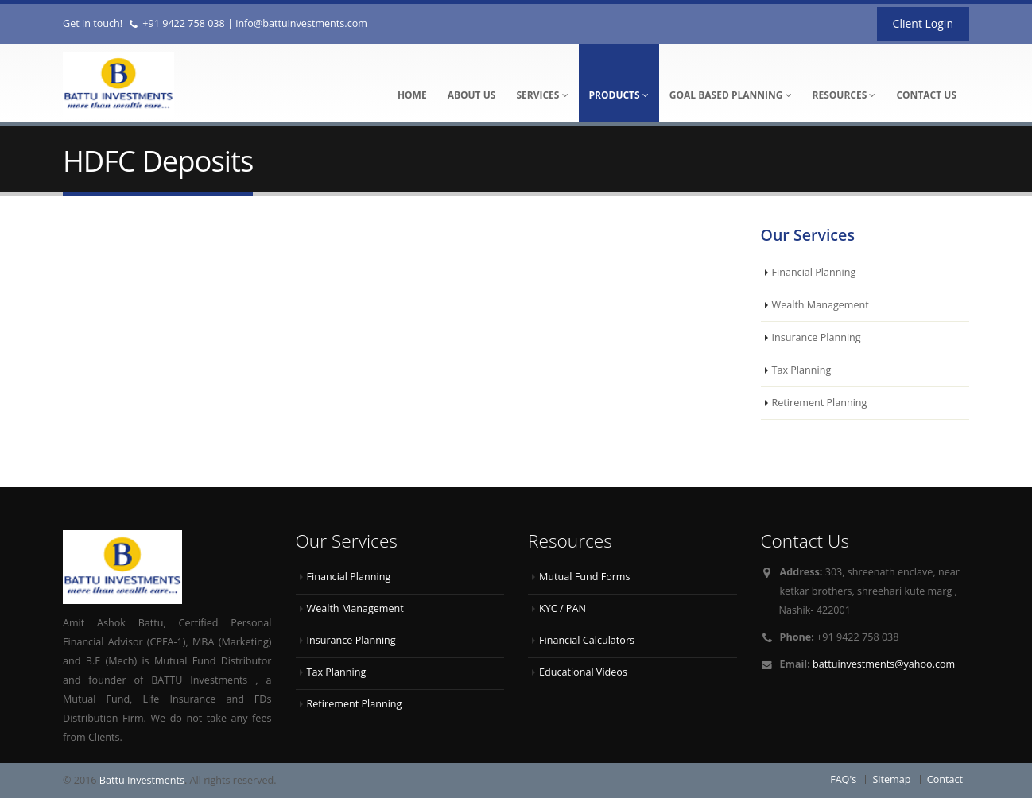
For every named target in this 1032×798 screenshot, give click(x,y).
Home (412, 95)
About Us (472, 95)
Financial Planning (814, 272)
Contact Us (926, 95)
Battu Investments (141, 780)
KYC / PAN (562, 608)
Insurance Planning (816, 337)
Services (542, 95)
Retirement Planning (819, 402)
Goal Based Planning (730, 95)
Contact (945, 779)
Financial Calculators (586, 640)
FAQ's (843, 779)
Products (619, 95)
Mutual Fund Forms (584, 576)
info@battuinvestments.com (301, 23)
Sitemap (891, 779)
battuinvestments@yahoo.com (884, 664)
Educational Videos (583, 672)
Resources (844, 95)
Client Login (923, 23)
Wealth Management (820, 305)
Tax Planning (802, 370)
